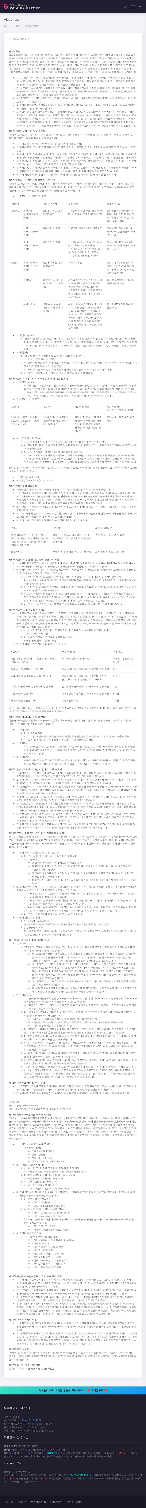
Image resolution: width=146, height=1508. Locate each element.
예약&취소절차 (75, 1501)
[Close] (141, 1389)
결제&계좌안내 (57, 1501)
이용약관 (22, 1501)
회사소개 (10, 1501)
